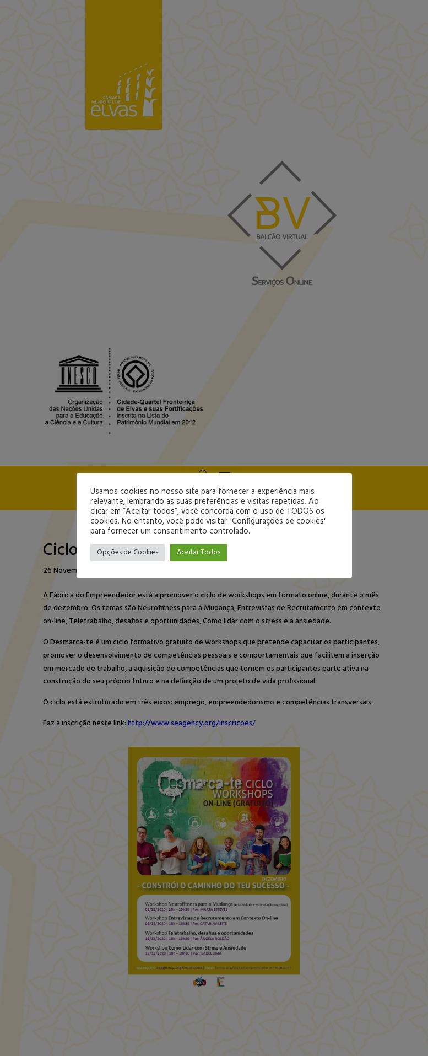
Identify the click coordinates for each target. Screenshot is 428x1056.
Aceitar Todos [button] (198, 552)
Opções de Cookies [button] (127, 552)
